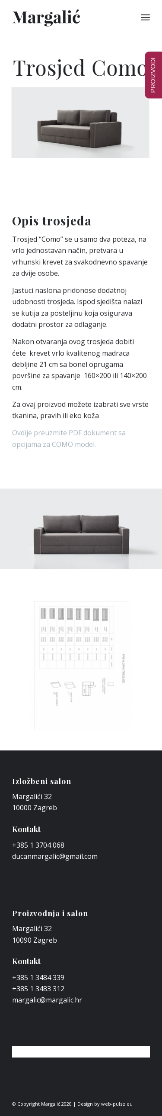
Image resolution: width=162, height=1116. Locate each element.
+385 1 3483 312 (38, 988)
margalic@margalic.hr (47, 1000)
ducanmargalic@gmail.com (55, 856)
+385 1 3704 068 (38, 845)
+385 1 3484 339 (38, 977)
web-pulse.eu (117, 1104)
